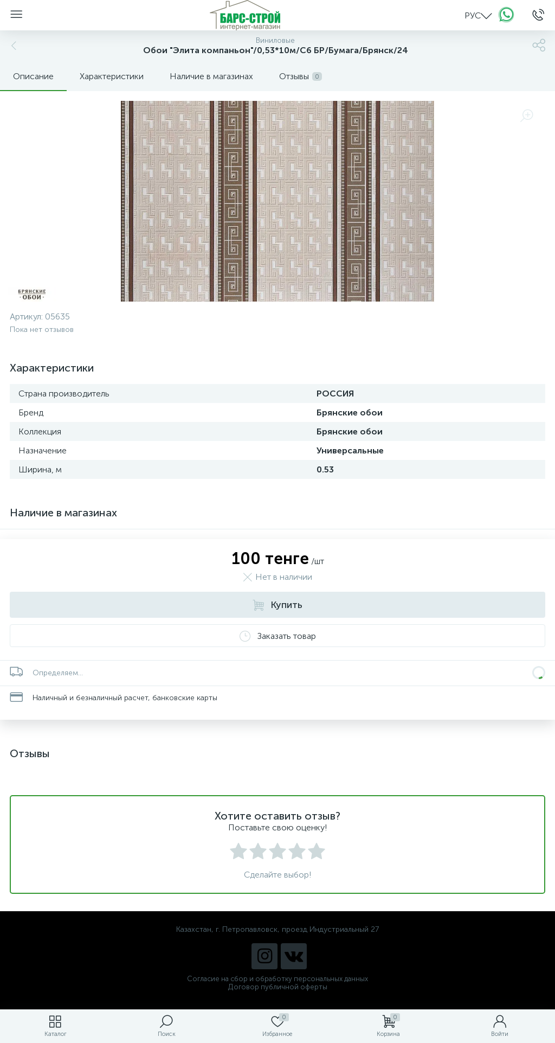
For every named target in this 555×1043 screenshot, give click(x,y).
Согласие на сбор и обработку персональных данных (277, 979)
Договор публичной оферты (277, 987)
